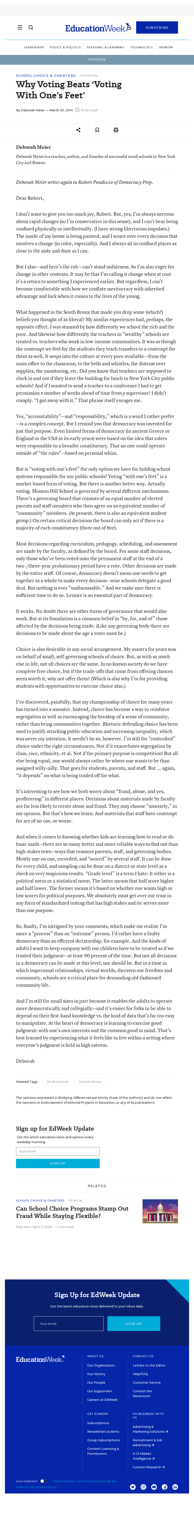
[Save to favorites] (97, 130)
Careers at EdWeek (102, 1400)
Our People (96, 1382)
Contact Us (143, 1356)
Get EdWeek (97, 1414)
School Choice (90, 1082)
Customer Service (147, 1382)
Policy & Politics (65, 47)
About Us (95, 1356)
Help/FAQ (140, 1374)
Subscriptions (98, 1423)
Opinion (166, 47)
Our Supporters (99, 1391)
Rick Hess (23, 1227)
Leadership (34, 47)
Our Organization (101, 1365)
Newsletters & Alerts (103, 1431)
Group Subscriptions (103, 1440)
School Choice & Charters (46, 75)
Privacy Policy (46, 1487)
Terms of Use (25, 1487)
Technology (141, 47)
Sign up (134, 1324)
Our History (96, 1374)
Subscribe (157, 27)
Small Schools (58, 1082)
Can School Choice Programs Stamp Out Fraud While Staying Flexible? (72, 1212)
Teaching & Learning (106, 47)
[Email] (69, 1323)
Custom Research (149, 1467)
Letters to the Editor (149, 1365)
